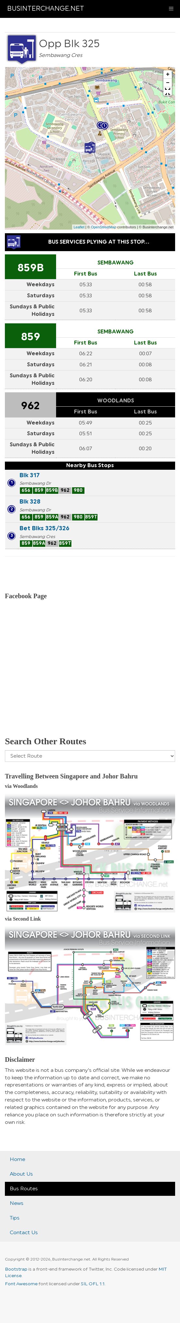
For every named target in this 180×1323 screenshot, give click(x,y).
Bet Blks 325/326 (44, 528)
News (16, 1203)
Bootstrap (16, 1269)
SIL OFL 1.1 (93, 1284)
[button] (167, 91)
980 (78, 490)
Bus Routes (24, 1188)
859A (52, 517)
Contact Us (24, 1232)
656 (26, 490)
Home (17, 1159)
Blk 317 (30, 475)
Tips (15, 1218)
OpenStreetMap (103, 227)
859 (30, 337)
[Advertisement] (90, 676)
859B (30, 268)
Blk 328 (30, 502)
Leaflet (79, 227)
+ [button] (168, 74)
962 (30, 406)
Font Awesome (21, 1284)
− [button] (168, 83)
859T (91, 517)
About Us (21, 1174)
